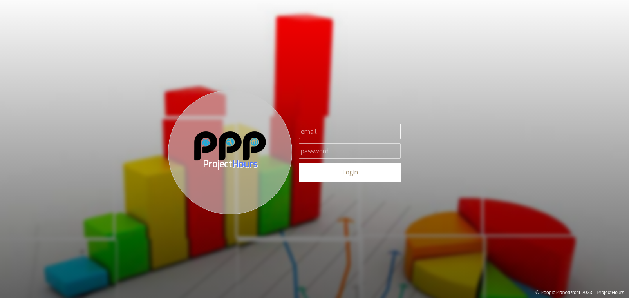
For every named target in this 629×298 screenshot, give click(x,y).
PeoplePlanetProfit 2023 (566, 292)
